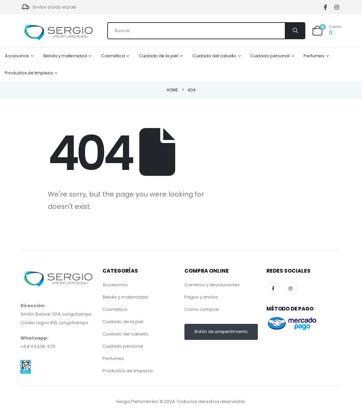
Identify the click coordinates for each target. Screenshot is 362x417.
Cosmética (113, 56)
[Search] (295, 31)
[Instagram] (336, 7)
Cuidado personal (269, 56)
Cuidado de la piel (158, 56)
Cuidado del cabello (214, 56)
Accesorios (17, 56)
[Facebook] (325, 7)
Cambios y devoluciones (212, 285)
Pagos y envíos (201, 297)
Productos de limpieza (29, 73)
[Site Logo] (58, 32)
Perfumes (314, 56)
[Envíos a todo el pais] (48, 7)
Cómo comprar (201, 309)
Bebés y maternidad (65, 56)
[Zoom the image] (25, 364)
